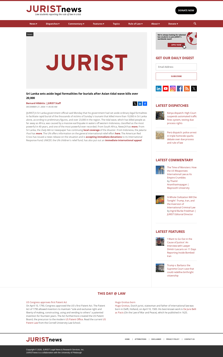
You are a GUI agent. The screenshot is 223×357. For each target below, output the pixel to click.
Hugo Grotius (122, 305)
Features (98, 23)
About (155, 23)
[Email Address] (176, 66)
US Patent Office (74, 319)
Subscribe (176, 76)
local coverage (91, 130)
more (135, 126)
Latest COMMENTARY (174, 160)
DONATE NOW (186, 10)
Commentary (76, 23)
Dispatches (52, 23)
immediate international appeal (123, 140)
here (117, 133)
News (33, 23)
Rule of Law (135, 23)
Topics (116, 23)
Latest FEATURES (170, 231)
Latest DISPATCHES (172, 105)
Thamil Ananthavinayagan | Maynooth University (178, 184)
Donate (173, 23)
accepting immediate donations (104, 136)
